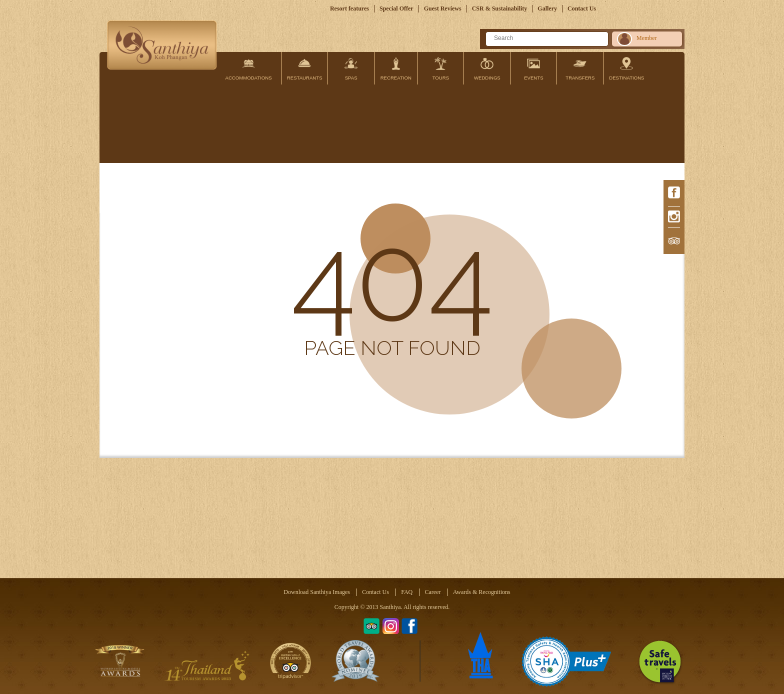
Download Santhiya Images (317, 592)
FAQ (406, 592)
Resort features (349, 8)
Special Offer (397, 8)
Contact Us (582, 8)
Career (433, 592)
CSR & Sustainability (500, 8)
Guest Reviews (443, 8)
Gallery (547, 8)
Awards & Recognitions (481, 592)
